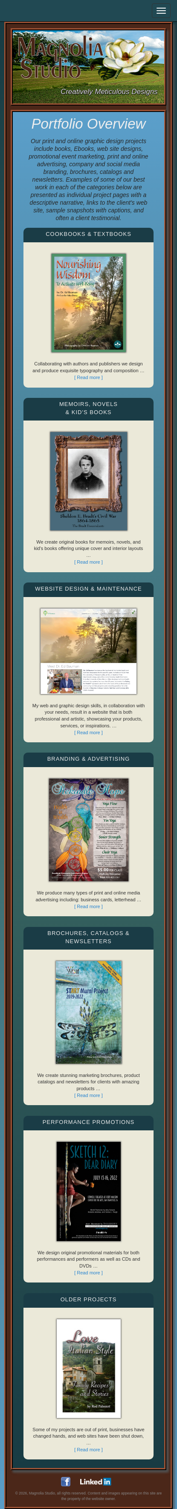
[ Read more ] (88, 377)
